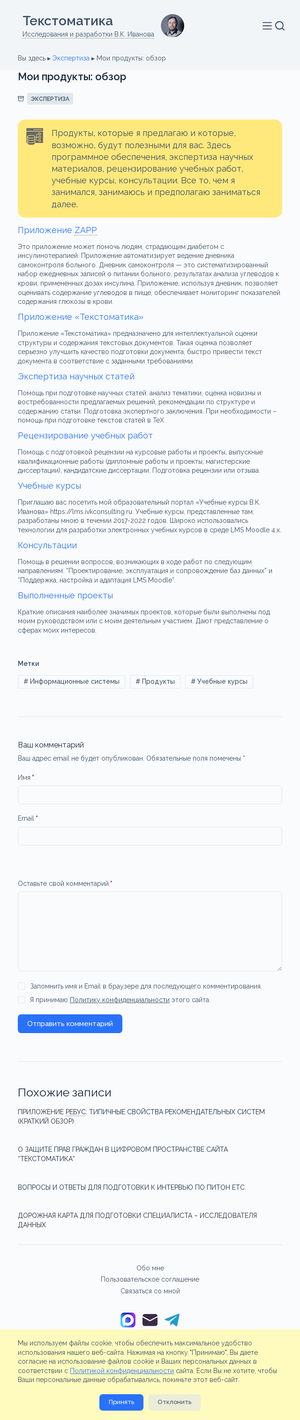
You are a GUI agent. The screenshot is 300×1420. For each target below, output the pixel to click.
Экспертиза (71, 58)
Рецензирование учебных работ (85, 435)
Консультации (47, 545)
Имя (26, 778)
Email (28, 818)
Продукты (155, 681)
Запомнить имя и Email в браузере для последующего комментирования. (146, 986)
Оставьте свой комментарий (65, 884)
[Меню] (268, 25)
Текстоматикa (67, 21)
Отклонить (174, 1401)
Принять (121, 1401)
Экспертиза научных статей (76, 376)
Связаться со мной (150, 1291)
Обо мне (150, 1268)
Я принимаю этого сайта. (120, 1000)
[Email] (150, 1321)
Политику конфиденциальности (120, 1000)
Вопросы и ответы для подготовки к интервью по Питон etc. (132, 1187)
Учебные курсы (49, 486)
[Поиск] (280, 25)
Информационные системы (71, 681)
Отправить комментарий (70, 1024)
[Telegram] (172, 1321)
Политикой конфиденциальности (122, 1371)
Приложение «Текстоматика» (80, 317)
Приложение (57, 230)
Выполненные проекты (65, 595)
